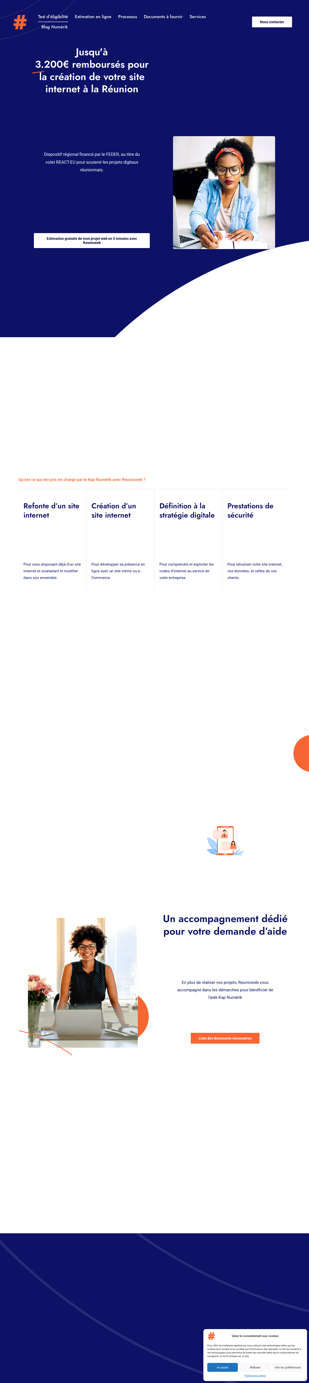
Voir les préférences (288, 1367)
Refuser (255, 1367)
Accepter (222, 1367)
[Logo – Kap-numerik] (19, 16)
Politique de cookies (255, 1375)
